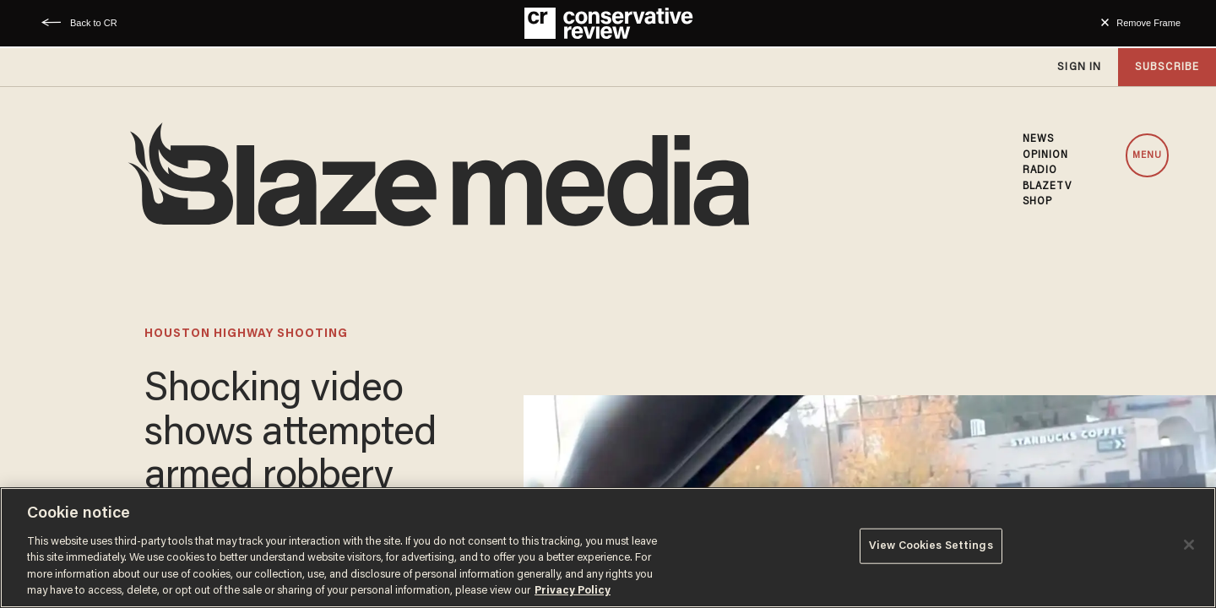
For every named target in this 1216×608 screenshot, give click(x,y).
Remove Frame (1148, 23)
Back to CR (93, 23)
